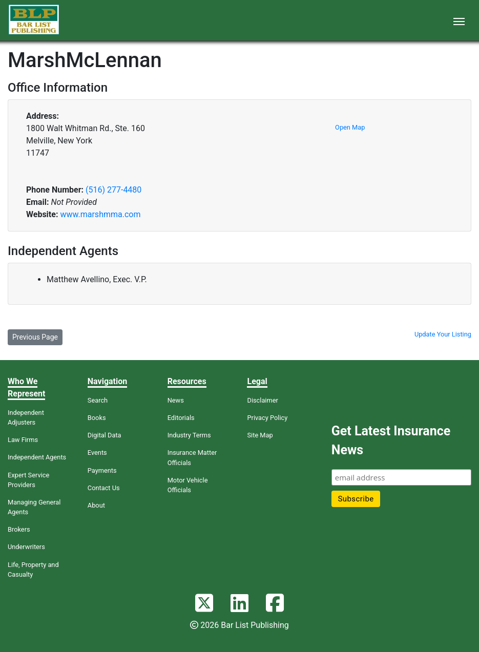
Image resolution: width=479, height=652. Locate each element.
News (176, 400)
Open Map (350, 127)
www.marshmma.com (100, 214)
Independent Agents (37, 457)
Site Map (260, 435)
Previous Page (35, 337)
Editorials (181, 418)
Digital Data (104, 435)
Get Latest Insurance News (390, 441)
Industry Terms (189, 435)
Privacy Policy (267, 418)
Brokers (19, 529)
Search (98, 400)
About (96, 505)
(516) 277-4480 (113, 190)
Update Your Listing (442, 334)
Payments (102, 470)
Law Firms (23, 440)
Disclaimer (262, 400)
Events (97, 452)
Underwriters (26, 547)
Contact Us (104, 488)
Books (97, 418)
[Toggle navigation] (459, 20)
